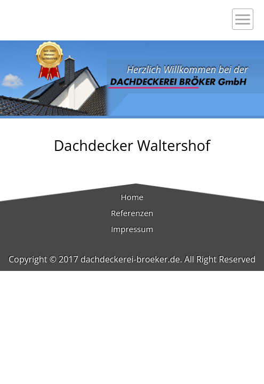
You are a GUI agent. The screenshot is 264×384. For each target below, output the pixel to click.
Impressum (132, 228)
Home (132, 196)
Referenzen (132, 212)
